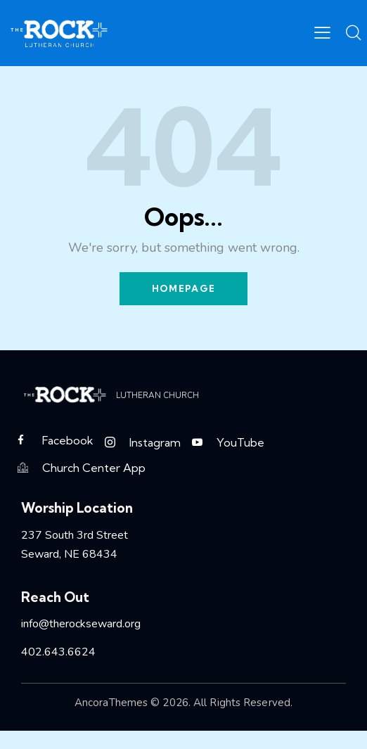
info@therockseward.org (81, 624)
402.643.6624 (58, 652)
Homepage (183, 288)
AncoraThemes (111, 703)
